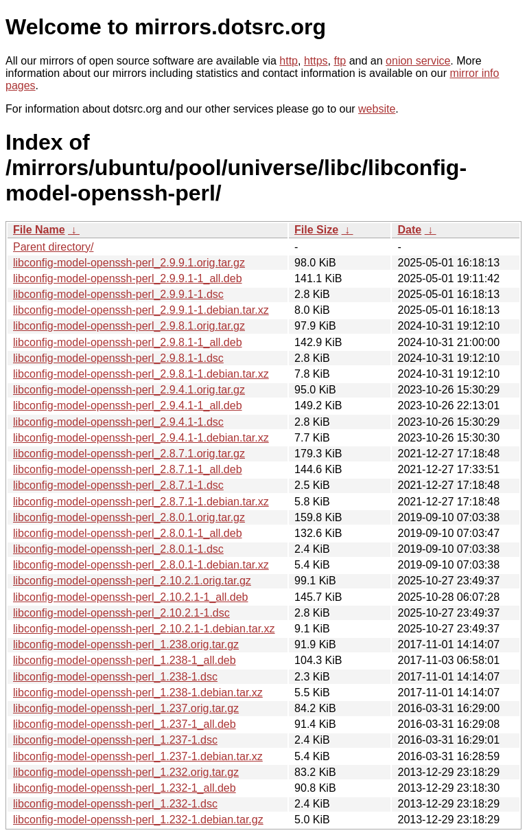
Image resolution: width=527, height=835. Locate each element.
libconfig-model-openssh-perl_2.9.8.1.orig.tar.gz (129, 326)
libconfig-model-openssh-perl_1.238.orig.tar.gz (126, 644)
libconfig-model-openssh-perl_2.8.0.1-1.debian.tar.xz (141, 565)
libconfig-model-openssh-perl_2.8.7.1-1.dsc (118, 485)
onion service (418, 61)
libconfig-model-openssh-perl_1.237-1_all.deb (124, 724)
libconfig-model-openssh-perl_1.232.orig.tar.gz (126, 772)
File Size (316, 230)
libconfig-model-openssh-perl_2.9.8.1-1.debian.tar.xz (141, 374)
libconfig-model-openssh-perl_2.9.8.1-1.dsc (118, 358)
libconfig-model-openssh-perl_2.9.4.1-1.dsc (118, 422)
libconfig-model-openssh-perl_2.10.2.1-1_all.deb (130, 597)
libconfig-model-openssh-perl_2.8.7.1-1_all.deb (127, 469)
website (376, 109)
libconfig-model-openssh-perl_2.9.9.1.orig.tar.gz (129, 262)
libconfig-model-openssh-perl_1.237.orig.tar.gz (126, 708)
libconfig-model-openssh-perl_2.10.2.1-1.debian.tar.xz (144, 628)
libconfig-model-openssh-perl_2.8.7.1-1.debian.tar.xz (141, 501)
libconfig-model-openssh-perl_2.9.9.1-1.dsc (118, 294)
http (288, 61)
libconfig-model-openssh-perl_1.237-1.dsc (115, 740)
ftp (339, 61)
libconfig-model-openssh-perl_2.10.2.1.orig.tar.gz (132, 580)
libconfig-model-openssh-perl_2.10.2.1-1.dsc (121, 613)
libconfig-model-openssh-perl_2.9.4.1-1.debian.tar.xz (141, 438)
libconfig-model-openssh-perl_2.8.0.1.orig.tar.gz (129, 517)
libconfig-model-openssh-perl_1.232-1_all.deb (124, 788)
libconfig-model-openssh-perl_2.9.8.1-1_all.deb (127, 342)
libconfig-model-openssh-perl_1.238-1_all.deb (124, 660)
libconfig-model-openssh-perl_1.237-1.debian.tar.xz (138, 756)
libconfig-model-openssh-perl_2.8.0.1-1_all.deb (127, 533)
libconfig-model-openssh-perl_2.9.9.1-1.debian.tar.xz (141, 310)
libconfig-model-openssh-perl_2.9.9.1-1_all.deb (127, 278)
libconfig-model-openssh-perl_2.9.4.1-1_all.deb (127, 405)
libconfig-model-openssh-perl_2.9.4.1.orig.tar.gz (129, 390)
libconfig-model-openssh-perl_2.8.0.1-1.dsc (118, 549)
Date (409, 230)
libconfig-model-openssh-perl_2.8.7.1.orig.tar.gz (129, 453)
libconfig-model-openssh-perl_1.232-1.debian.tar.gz (138, 819)
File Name (39, 230)
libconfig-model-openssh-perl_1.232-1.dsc (115, 804)
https (316, 61)
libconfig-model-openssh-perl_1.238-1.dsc (115, 677)
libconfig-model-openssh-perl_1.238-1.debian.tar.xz (138, 692)
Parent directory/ (53, 247)
